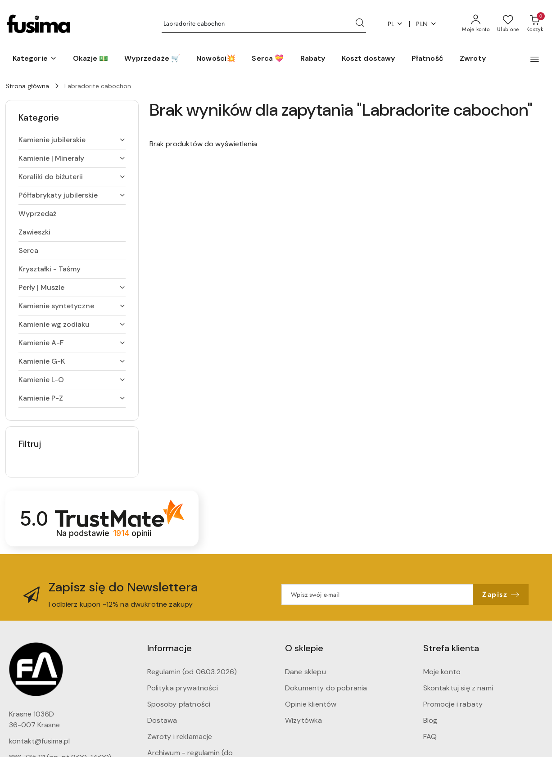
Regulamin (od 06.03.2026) (192, 671)
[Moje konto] (475, 24)
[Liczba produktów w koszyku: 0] (535, 24)
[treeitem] (72, 140)
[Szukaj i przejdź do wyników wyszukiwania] (359, 24)
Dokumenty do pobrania (326, 688)
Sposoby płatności (179, 704)
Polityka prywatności (182, 688)
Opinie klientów (310, 704)
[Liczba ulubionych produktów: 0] (508, 24)
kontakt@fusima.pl (39, 741)
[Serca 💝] (267, 59)
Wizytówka (303, 720)
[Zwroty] (472, 59)
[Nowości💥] (216, 59)
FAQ (430, 736)
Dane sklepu (305, 671)
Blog (430, 720)
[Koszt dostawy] (368, 59)
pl (395, 23)
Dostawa (162, 720)
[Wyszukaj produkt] (264, 24)
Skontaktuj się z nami (458, 688)
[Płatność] (427, 59)
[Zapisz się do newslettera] (377, 594)
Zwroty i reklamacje (180, 736)
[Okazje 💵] (90, 59)
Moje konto (442, 671)
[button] (34, 59)
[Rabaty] (313, 59)
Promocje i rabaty (453, 704)
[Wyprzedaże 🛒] (152, 59)
